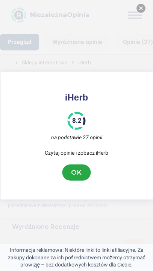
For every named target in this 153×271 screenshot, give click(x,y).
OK (76, 172)
